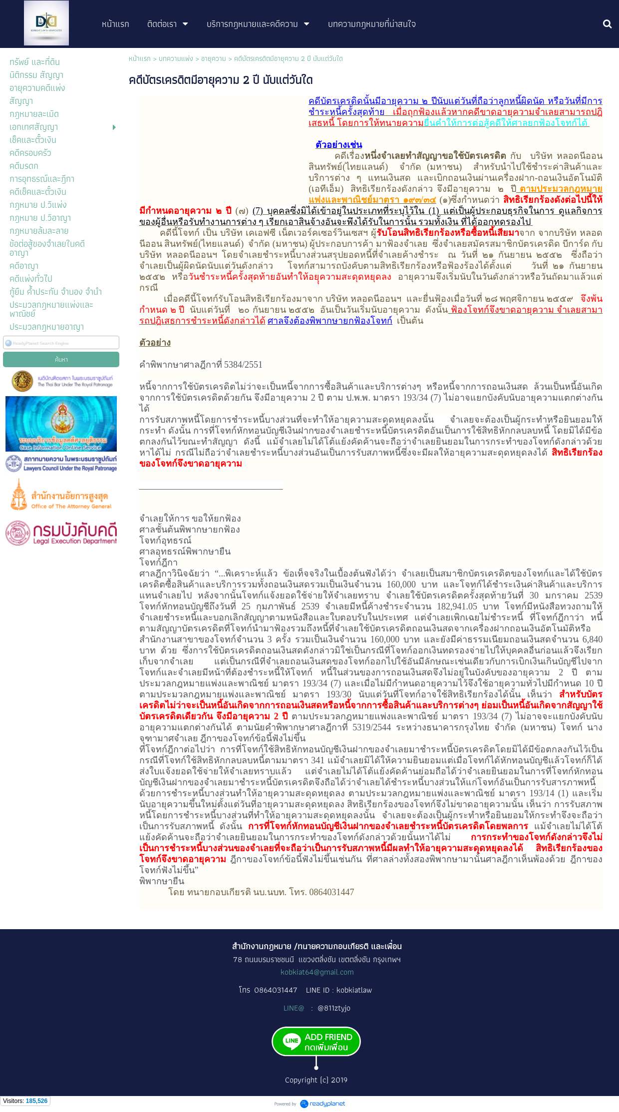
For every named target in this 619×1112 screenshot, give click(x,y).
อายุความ (213, 58)
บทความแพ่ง (176, 58)
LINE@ (295, 1008)
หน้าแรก (140, 58)
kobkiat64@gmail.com (317, 972)
